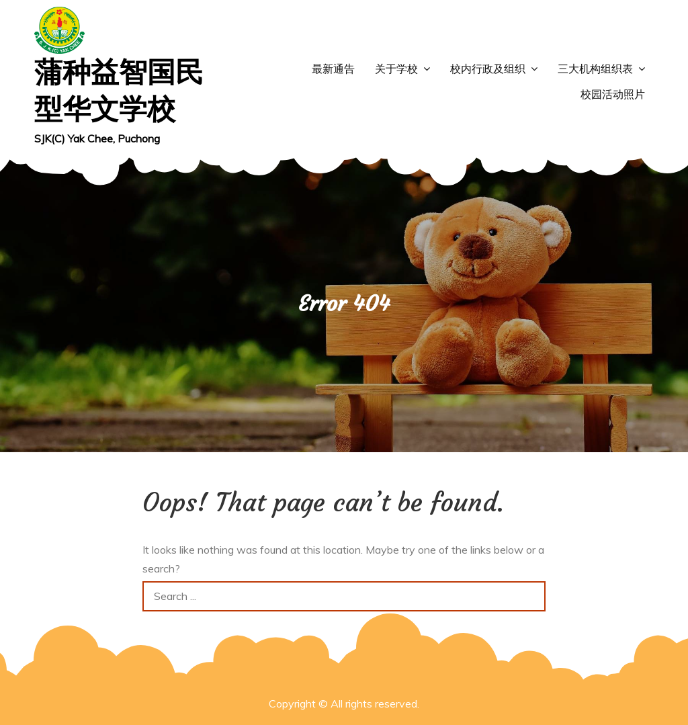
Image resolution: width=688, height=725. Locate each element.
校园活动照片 (612, 94)
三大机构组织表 (595, 69)
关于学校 (396, 69)
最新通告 (333, 69)
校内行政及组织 (487, 69)
